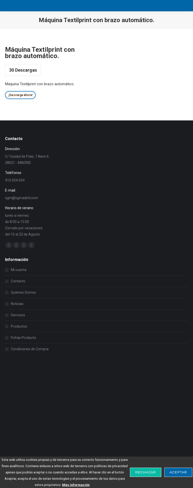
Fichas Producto (23, 338)
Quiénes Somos (23, 292)
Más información (76, 485)
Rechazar (145, 472)
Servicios (18, 315)
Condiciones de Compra (30, 349)
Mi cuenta (18, 270)
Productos (19, 326)
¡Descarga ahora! (20, 95)
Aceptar (178, 472)
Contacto (18, 281)
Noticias (17, 304)
